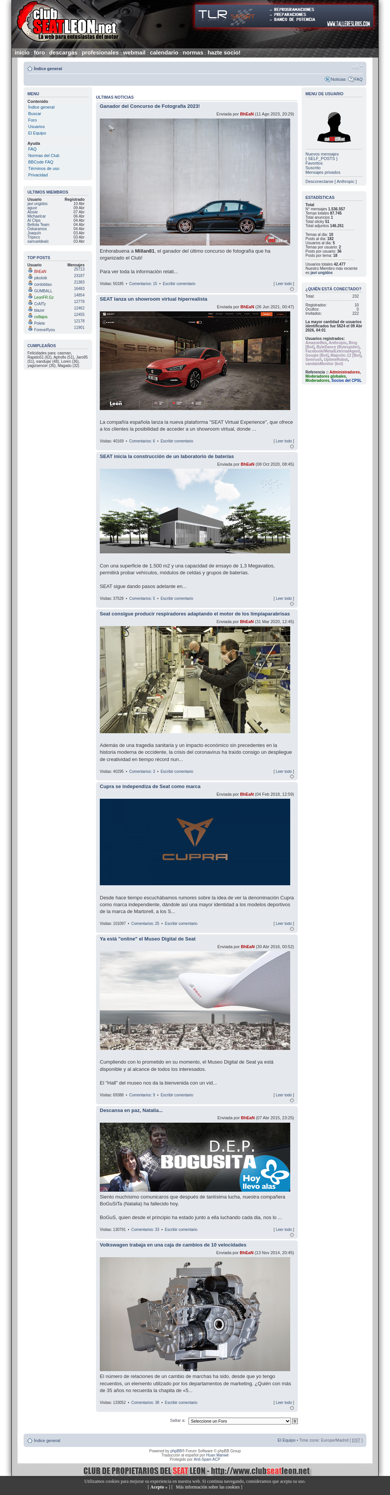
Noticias (338, 79)
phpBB (176, 1451)
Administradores (344, 372)
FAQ (358, 79)
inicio (22, 52)
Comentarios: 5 (142, 598)
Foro (32, 120)
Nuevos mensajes (322, 154)
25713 (79, 269)
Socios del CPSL (346, 380)
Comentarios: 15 (143, 284)
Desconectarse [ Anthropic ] (331, 181)
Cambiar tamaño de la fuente (357, 67)
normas (193, 52)
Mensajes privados (322, 172)
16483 (79, 289)
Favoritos (314, 163)
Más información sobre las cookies (208, 1487)
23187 (79, 276)
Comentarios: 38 (145, 1402)
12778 (79, 302)
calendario (164, 52)
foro (39, 52)
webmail (134, 52)
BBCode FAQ (40, 162)
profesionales (100, 52)
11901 (79, 327)
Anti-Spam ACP (207, 1459)
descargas (63, 52)
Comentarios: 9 (142, 1095)
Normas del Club (43, 155)
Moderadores (317, 380)
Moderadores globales (325, 376)
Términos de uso (43, 168)
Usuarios (36, 126)
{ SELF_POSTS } (321, 158)
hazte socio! (224, 52)
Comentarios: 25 (145, 923)
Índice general (48, 68)
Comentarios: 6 (142, 441)
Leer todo (284, 284)
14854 (79, 295)
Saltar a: (178, 1420)
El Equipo (37, 133)
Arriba (292, 289)
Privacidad (38, 175)
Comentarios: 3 (142, 771)
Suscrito (313, 167)
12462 (79, 308)
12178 (79, 321)
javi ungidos (321, 273)
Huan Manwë (217, 1455)
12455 (79, 314)
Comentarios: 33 (145, 1229)
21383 (79, 282)
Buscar (34, 113)
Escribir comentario (179, 284)
